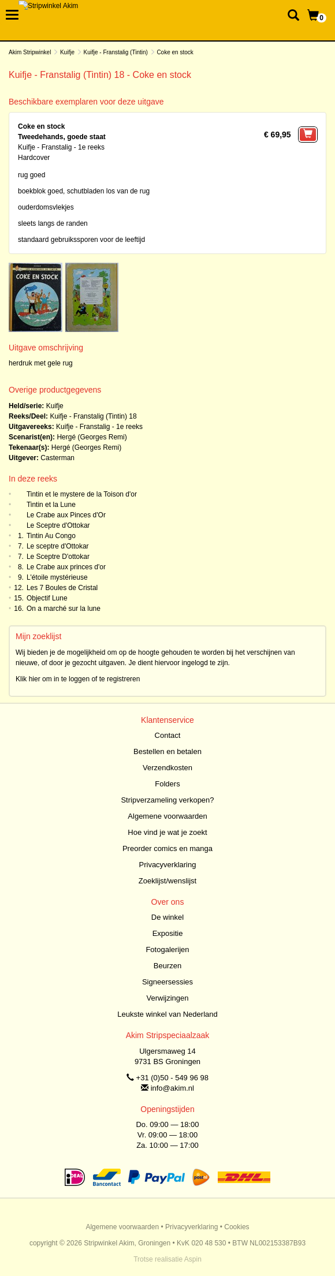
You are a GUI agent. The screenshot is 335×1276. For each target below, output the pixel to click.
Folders (167, 783)
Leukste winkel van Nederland (167, 1014)
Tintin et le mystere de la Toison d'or (82, 494)
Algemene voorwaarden (167, 816)
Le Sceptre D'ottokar (58, 557)
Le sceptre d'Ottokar (58, 546)
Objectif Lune (47, 598)
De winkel (167, 917)
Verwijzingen (168, 998)
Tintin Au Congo (51, 536)
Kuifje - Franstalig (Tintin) (116, 52)
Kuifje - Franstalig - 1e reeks (99, 427)
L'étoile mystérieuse (57, 577)
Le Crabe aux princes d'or (66, 567)
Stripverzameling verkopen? (167, 800)
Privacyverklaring (167, 864)
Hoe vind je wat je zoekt (167, 832)
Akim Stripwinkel (30, 52)
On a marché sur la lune (63, 609)
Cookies (236, 1227)
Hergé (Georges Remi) (91, 437)
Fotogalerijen (167, 949)
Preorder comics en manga (167, 848)
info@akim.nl (172, 1088)
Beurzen (167, 965)
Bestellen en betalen (167, 751)
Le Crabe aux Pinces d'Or (66, 515)
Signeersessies (167, 981)
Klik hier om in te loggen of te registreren (78, 679)
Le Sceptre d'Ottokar (58, 525)
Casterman (57, 458)
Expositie (167, 933)
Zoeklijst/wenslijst (167, 880)
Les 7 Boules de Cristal (62, 588)
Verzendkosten (167, 767)
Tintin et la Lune (51, 505)
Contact (168, 735)
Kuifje (67, 52)
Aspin (193, 1259)
